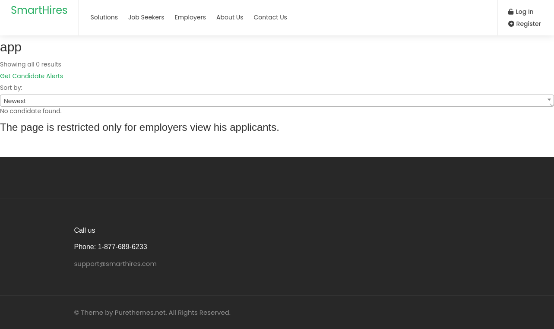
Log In (521, 11)
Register (524, 23)
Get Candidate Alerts (31, 76)
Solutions (104, 17)
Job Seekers (146, 17)
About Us (229, 17)
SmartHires (39, 10)
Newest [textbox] (15, 101)
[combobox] (277, 101)
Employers (190, 17)
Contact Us (270, 17)
